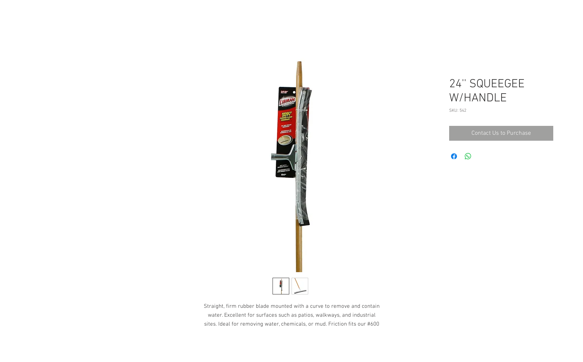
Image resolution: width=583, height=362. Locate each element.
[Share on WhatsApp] (468, 156)
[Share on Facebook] (454, 156)
